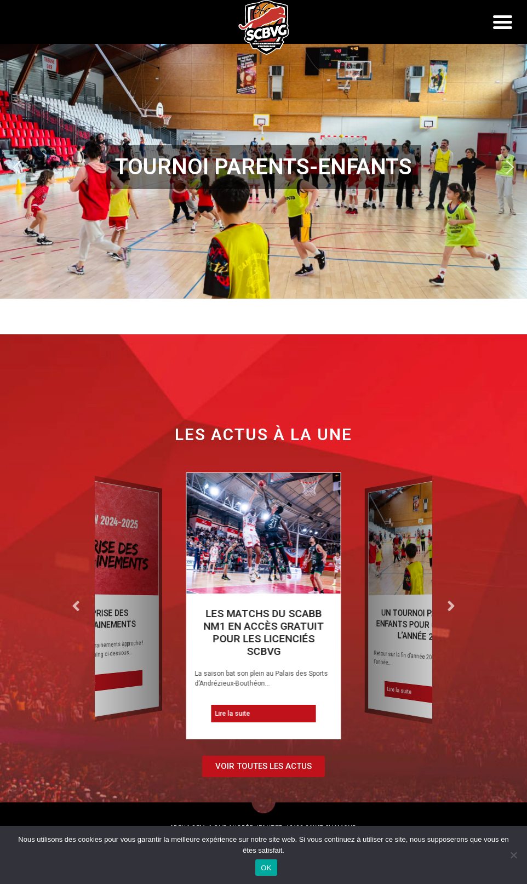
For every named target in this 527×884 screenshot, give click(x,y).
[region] (263, 167)
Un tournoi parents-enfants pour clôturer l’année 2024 (424, 625)
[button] (263, 167)
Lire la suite (81, 685)
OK (266, 868)
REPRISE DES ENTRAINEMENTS (104, 619)
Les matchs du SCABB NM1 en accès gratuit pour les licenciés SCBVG (263, 632)
